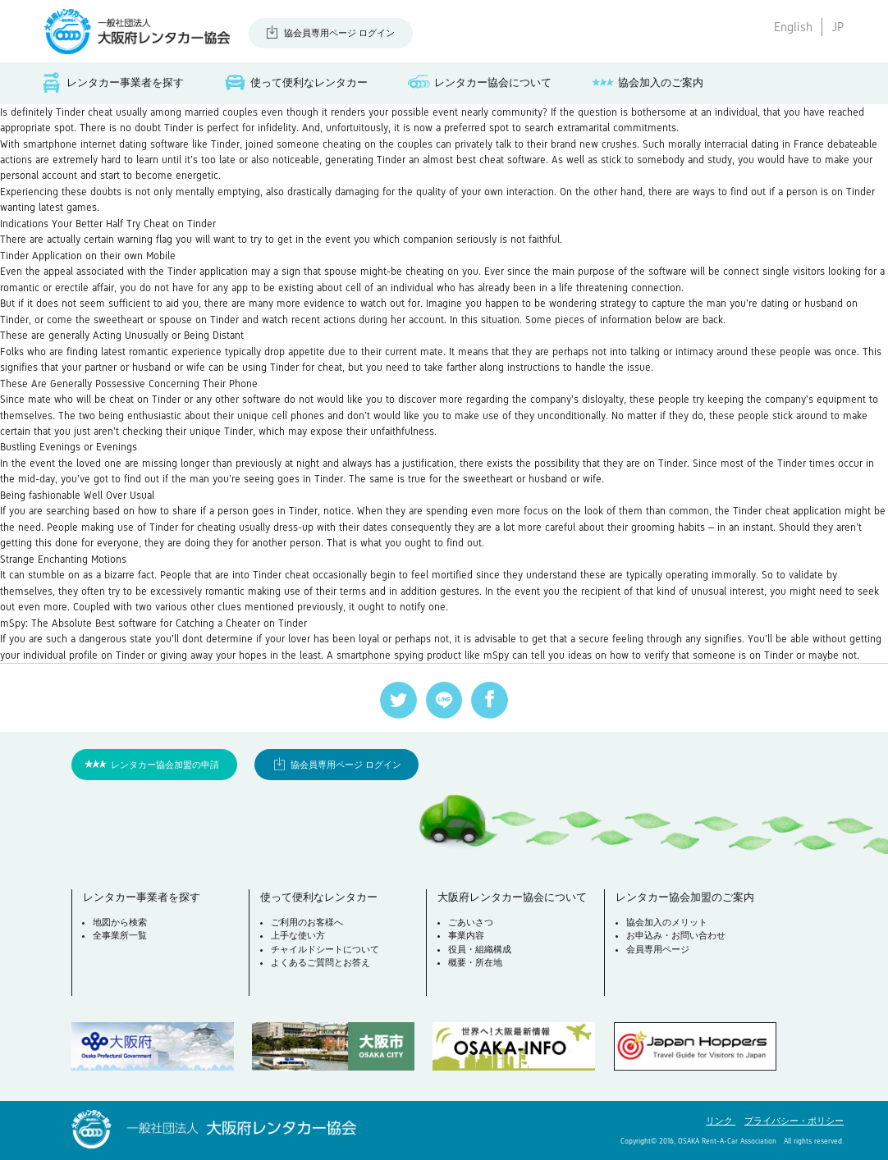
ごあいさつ (470, 922)
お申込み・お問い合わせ (676, 935)
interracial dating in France (764, 144)
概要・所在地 (475, 962)
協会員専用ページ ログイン (339, 33)
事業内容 (466, 935)
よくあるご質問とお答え (320, 962)
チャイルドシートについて (325, 949)
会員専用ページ (657, 949)
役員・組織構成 (479, 949)
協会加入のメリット (666, 922)
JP (837, 27)
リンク (720, 1121)
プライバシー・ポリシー (794, 1121)
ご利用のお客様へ (307, 922)
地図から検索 (120, 922)
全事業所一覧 (120, 935)
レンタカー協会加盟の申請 (165, 765)
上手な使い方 (298, 935)
